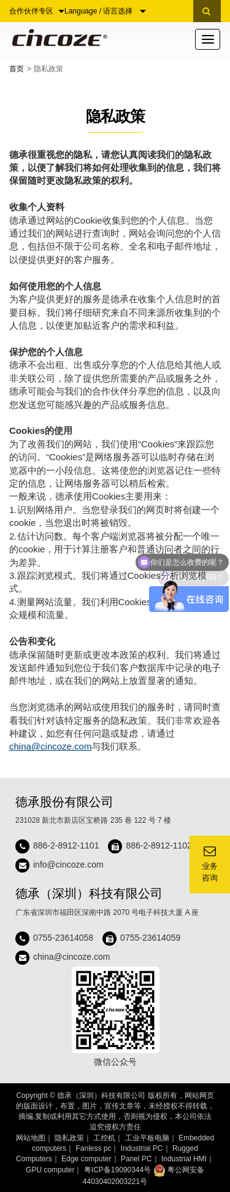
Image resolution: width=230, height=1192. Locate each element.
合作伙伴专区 (36, 11)
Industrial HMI (184, 1159)
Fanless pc (93, 1148)
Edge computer (86, 1159)
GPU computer (50, 1170)
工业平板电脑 (147, 1138)
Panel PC (136, 1159)
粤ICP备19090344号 (117, 1170)
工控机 (104, 1138)
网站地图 (30, 1138)
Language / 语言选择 (105, 11)
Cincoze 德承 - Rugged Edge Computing (57, 37)
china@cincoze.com (50, 746)
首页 (16, 69)
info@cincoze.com (68, 865)
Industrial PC (142, 1148)
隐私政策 (69, 1138)
